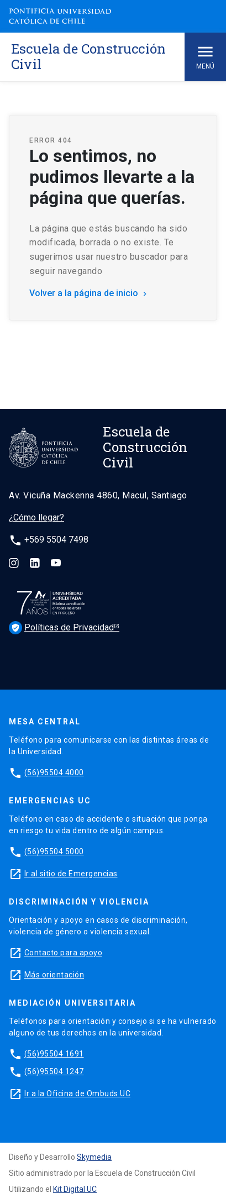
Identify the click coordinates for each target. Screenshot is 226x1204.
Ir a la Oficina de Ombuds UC (77, 1093)
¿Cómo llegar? (36, 517)
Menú (205, 56)
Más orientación (54, 974)
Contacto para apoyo (63, 952)
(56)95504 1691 (54, 1053)
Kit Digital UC (75, 1189)
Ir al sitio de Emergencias (71, 873)
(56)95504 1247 (54, 1071)
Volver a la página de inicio (89, 293)
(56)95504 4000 (54, 772)
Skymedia (94, 1157)
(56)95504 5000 (54, 851)
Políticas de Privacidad (47, 627)
